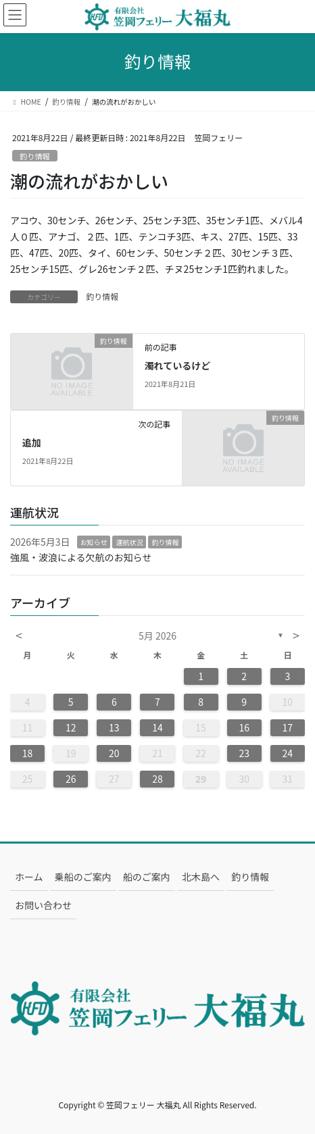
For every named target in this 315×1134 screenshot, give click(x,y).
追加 (31, 442)
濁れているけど (178, 365)
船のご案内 (146, 876)
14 (157, 727)
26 (71, 778)
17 (288, 727)
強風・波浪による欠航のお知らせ (80, 557)
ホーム (29, 876)
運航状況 (129, 542)
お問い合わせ (43, 905)
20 (114, 753)
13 (114, 727)
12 (71, 727)
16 (244, 727)
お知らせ (93, 542)
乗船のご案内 (83, 876)
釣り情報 (35, 156)
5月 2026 (157, 635)
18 (27, 753)
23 (244, 753)
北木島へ (201, 876)
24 (288, 753)
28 (157, 778)
